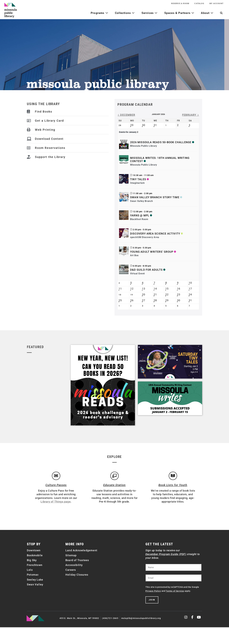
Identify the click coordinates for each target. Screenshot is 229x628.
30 (143, 125)
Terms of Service (175, 592)
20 (143, 294)
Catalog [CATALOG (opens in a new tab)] (198, 3)
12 (131, 288)
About (207, 13)
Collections (125, 13)
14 (155, 288)
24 (190, 294)
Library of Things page (56, 502)
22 (167, 294)
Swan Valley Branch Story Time (154, 197)
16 (178, 288)
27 (143, 300)
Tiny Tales (138, 179)
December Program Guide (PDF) (165, 554)
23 (178, 294)
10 (190, 282)
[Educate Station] (114, 476)
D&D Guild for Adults (146, 269)
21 (155, 294)
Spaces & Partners (179, 13)
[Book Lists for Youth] (172, 476)
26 (131, 300)
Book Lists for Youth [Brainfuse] (172, 485)
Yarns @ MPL (139, 215)
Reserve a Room (179, 3)
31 (155, 125)
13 (143, 288)
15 (167, 288)
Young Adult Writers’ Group (151, 251)
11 (120, 288)
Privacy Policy (153, 592)
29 (131, 125)
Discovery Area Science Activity (155, 233)
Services (150, 13)
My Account (216, 3)
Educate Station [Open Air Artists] (114, 485)
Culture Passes (56, 485)
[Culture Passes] (56, 476)
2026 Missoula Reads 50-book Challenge (160, 142)
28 (155, 300)
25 (120, 300)
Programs (99, 13)
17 (190, 288)
